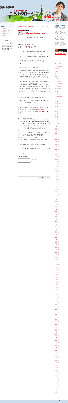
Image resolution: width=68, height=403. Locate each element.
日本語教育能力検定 (58, 96)
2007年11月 (57, 350)
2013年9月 (57, 242)
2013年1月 (57, 256)
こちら (21, 123)
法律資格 (56, 99)
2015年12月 (57, 199)
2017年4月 (57, 174)
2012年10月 (57, 259)
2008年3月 (57, 344)
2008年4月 (57, 342)
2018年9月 (57, 154)
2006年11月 (57, 370)
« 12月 (3, 51)
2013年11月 (57, 239)
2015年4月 (57, 212)
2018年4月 (57, 161)
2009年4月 (57, 322)
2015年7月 (57, 207)
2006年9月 (57, 374)
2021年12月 (57, 131)
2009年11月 (57, 310)
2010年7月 (57, 297)
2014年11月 (57, 221)
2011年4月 (57, 287)
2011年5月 (57, 285)
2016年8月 (57, 188)
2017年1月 (57, 179)
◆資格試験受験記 (58, 66)
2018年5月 (57, 159)
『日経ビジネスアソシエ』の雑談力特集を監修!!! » (40, 26)
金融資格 (56, 116)
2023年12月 (57, 124)
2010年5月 (57, 300)
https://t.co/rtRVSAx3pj (40, 109)
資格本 (56, 109)
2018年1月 (57, 166)
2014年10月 (57, 222)
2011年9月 (57, 279)
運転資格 (56, 114)
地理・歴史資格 (58, 88)
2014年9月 (57, 224)
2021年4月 (57, 133)
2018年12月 (57, 151)
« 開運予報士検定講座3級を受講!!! (24, 26)
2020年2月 (57, 136)
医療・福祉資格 (58, 86)
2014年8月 (57, 226)
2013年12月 (57, 237)
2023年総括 (3, 28)
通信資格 (56, 113)
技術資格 (56, 93)
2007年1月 (57, 367)
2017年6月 (57, 173)
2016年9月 (57, 186)
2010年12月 (57, 289)
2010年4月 (57, 302)
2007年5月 (57, 360)
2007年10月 (57, 352)
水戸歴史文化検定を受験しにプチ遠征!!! (34, 33)
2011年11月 (57, 276)
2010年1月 (57, 307)
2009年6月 (57, 319)
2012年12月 (57, 257)
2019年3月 (57, 146)
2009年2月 (57, 325)
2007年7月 (57, 357)
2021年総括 (3, 35)
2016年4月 (57, 194)
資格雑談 (56, 111)
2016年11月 (57, 183)
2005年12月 (57, 389)
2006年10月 (57, 372)
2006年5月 (57, 380)
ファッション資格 (58, 83)
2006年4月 (57, 382)
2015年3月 (57, 214)
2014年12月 (57, 219)
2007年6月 (57, 359)
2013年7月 (57, 246)
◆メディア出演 (58, 63)
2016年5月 (57, 193)
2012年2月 (57, 271)
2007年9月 (57, 354)
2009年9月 (57, 314)
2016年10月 (57, 184)
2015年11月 (57, 201)
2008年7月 (57, 337)
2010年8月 (57, 295)
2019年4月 (57, 144)
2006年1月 (57, 387)
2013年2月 (57, 254)
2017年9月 (57, 171)
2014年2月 (57, 234)
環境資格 (56, 101)
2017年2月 (57, 178)
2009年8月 (57, 315)
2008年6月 (57, 339)
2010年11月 (57, 291)
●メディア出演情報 (58, 70)
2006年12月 (57, 369)
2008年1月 (57, 347)
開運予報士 (27, 46)
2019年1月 (57, 149)
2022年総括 (3, 31)
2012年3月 (57, 269)
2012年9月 (57, 261)
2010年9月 (57, 294)
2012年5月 (57, 266)
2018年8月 (57, 156)
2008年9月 (57, 334)
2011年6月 (57, 284)
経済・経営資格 (58, 103)
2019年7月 (57, 141)
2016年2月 (57, 196)
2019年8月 (57, 139)
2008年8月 (57, 335)
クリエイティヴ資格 (58, 80)
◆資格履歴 (57, 65)
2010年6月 (57, 299)
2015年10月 (57, 202)
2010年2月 (57, 305)
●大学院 (56, 71)
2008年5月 (57, 340)
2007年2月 (57, 365)
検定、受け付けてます (5, 8)
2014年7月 (57, 227)
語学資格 (56, 104)
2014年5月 (57, 229)
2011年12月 (57, 274)
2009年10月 (57, 312)
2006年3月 (57, 384)
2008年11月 (57, 330)
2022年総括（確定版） (5, 30)
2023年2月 (57, 126)
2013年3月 (57, 252)
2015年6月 (57, 209)
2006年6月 (57, 379)
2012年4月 (57, 267)
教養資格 (56, 95)
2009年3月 (57, 324)
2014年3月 (57, 232)
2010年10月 (57, 292)
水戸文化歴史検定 (25, 37)
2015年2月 (57, 216)
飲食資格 (56, 118)
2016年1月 (57, 197)
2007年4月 (57, 362)
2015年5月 (57, 211)
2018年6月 (57, 158)
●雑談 (56, 76)
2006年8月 (57, 375)
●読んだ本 (57, 75)
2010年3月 (57, 304)
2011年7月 (57, 282)
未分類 (56, 98)
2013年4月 (57, 251)
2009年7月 (57, 317)
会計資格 (56, 85)
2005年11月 (57, 390)
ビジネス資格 (57, 81)
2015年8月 (57, 206)
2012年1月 (57, 272)
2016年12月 (57, 181)
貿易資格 (56, 106)
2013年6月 (57, 247)
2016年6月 (57, 191)
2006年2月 (57, 385)
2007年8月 (57, 355)
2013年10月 (57, 241)
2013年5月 (57, 249)
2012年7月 (57, 264)
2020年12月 (57, 134)
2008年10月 (57, 332)
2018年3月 (57, 163)
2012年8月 (57, 262)
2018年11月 (57, 153)
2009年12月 (57, 309)
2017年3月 (57, 176)
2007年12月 (57, 349)
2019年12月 (57, 138)
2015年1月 (57, 217)
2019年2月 (57, 148)
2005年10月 (57, 392)
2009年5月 (57, 320)
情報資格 (56, 91)
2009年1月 (57, 327)
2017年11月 (57, 169)
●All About (57, 68)
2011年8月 (57, 281)
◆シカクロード (58, 61)
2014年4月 (57, 231)
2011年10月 (57, 277)
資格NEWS (57, 108)
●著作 (56, 73)
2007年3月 (57, 364)
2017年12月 (57, 168)
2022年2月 (57, 129)
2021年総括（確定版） (5, 33)
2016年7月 (57, 189)
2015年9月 (57, 204)
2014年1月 (57, 236)
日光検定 (27, 44)
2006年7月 (57, 377)
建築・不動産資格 (58, 90)
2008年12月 (57, 329)
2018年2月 (57, 164)
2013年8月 (57, 244)
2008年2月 (57, 345)
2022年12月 (57, 128)
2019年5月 (57, 143)
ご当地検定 (57, 78)
